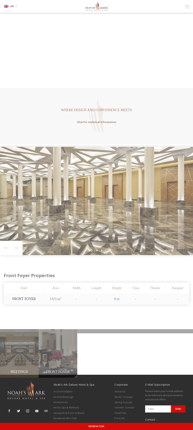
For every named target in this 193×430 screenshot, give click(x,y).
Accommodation (63, 391)
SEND (178, 408)
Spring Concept (123, 402)
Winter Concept (123, 397)
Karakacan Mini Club (65, 418)
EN (10, 6)
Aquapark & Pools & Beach (69, 413)
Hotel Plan (120, 413)
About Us (120, 391)
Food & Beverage (64, 397)
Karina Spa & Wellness (66, 407)
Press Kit (120, 418)
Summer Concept (124, 407)
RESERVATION (96, 426)
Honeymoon (61, 402)
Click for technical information (96, 122)
